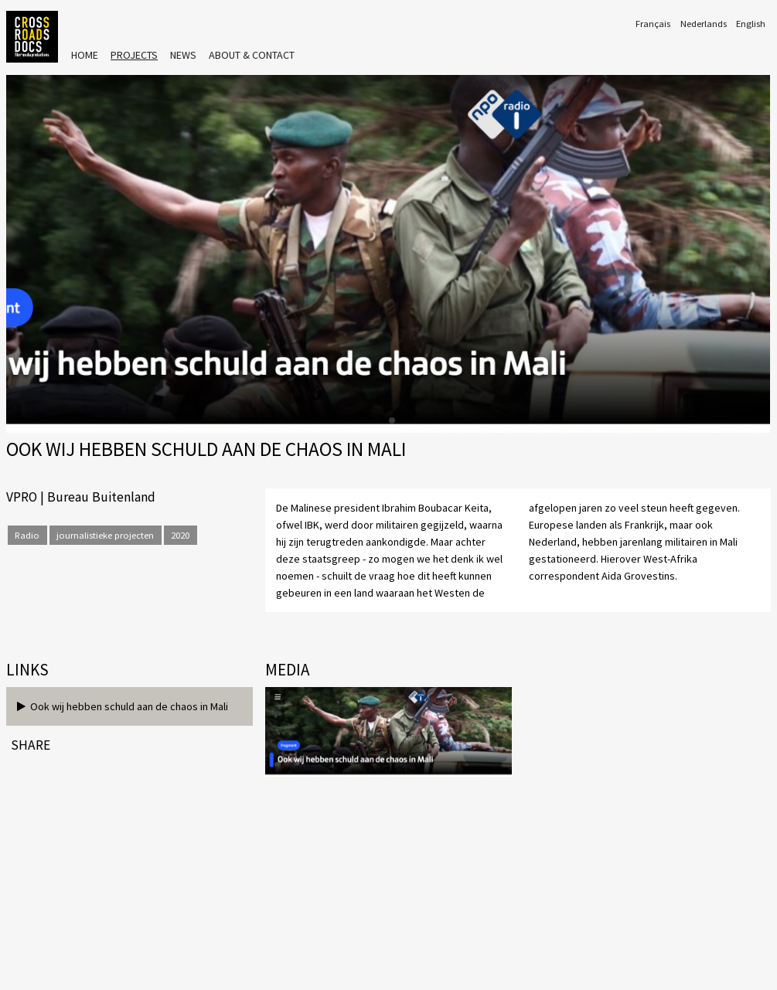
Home (84, 55)
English (750, 23)
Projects (134, 55)
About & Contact (252, 55)
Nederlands (703, 23)
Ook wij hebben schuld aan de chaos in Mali (122, 706)
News (183, 55)
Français (653, 23)
